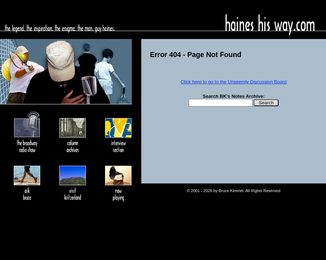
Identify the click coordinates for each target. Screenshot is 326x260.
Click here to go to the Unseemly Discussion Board (234, 81)
